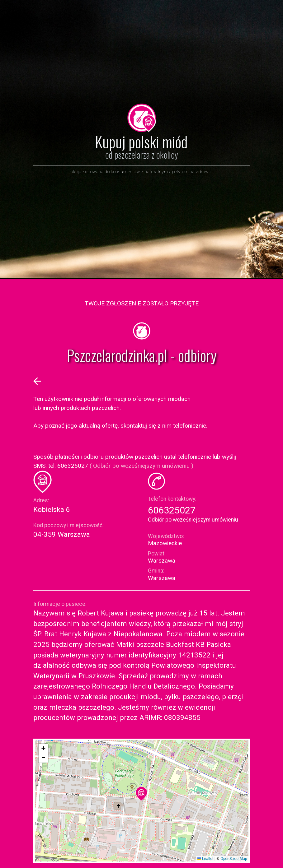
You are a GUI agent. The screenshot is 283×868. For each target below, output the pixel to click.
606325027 (172, 510)
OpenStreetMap (233, 858)
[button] (141, 794)
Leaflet (205, 858)
